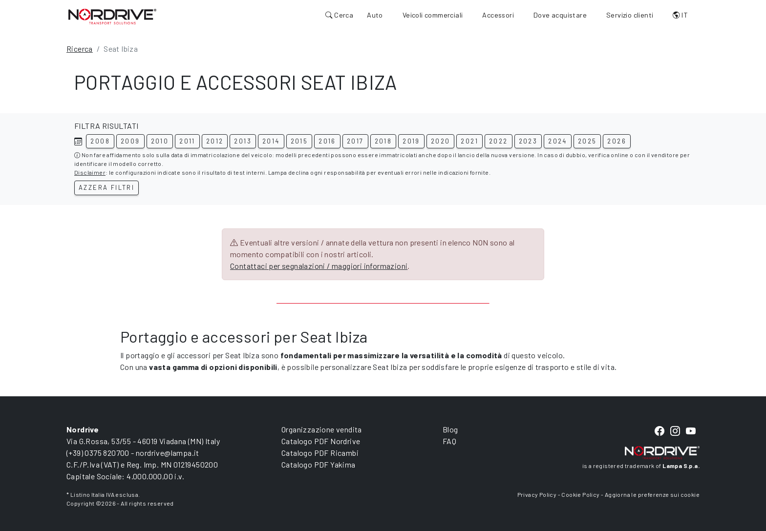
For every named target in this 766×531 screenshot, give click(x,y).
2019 (411, 141)
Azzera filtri (106, 187)
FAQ (449, 441)
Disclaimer (90, 172)
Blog (450, 429)
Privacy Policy (537, 494)
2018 (383, 141)
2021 (469, 141)
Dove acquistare (560, 15)
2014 (271, 141)
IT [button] (680, 15)
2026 (616, 141)
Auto (375, 15)
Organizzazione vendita (321, 429)
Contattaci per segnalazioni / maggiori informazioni (318, 265)
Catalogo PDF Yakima (318, 464)
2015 (299, 141)
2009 (130, 141)
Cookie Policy (580, 494)
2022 (498, 141)
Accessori (498, 15)
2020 (440, 141)
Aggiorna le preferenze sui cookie (652, 494)
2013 (243, 141)
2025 (587, 141)
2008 (100, 141)
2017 (355, 141)
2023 (528, 141)
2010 (160, 141)
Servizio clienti (629, 15)
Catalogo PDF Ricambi (320, 452)
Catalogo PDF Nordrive (320, 441)
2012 (215, 141)
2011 (187, 141)
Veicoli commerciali (433, 15)
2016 (327, 141)
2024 (557, 141)
